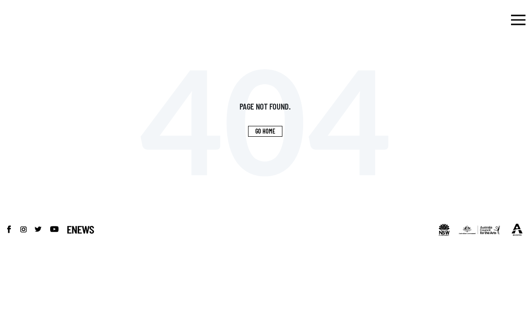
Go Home (265, 131)
